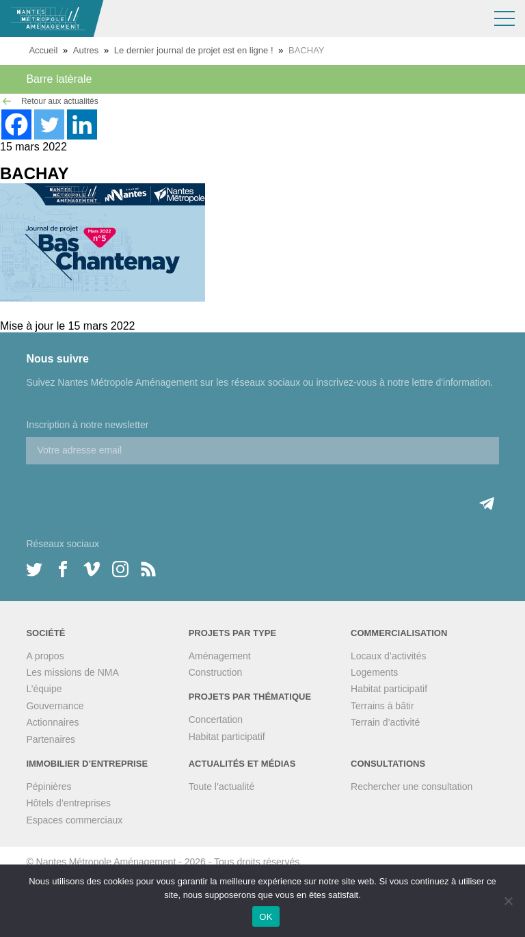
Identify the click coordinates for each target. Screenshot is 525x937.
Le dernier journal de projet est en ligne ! (193, 50)
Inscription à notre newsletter (87, 424)
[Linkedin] (82, 124)
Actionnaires (52, 722)
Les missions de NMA (72, 672)
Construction (216, 672)
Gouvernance (54, 705)
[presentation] (130, 491)
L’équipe (44, 688)
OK (265, 917)
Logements (374, 672)
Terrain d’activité (385, 722)
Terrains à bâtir (382, 705)
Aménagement (220, 655)
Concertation (216, 719)
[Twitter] (49, 124)
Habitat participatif (227, 736)
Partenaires (50, 739)
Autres (86, 50)
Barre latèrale (59, 79)
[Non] (508, 901)
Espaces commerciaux (74, 820)
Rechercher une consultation (411, 786)
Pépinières (48, 786)
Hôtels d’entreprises (68, 802)
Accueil (43, 50)
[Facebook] (16, 124)
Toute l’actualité (222, 786)
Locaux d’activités (389, 655)
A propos (45, 655)
